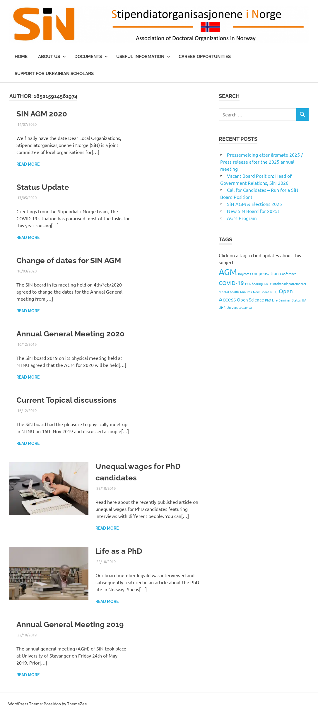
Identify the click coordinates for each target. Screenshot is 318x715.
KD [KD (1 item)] (266, 283)
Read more (28, 164)
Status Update (42, 187)
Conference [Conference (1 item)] (288, 273)
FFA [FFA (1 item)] (248, 283)
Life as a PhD (118, 551)
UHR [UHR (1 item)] (222, 307)
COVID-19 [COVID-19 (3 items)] (231, 282)
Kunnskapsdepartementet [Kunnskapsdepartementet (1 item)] (287, 283)
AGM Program (242, 218)
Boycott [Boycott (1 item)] (243, 273)
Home (21, 56)
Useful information (143, 56)
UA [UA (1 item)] (304, 300)
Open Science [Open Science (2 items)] (250, 299)
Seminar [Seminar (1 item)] (284, 300)
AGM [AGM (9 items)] (228, 272)
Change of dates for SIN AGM (68, 260)
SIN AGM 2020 (41, 113)
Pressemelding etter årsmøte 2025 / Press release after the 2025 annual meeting (261, 162)
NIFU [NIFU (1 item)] (274, 291)
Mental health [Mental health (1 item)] (229, 291)
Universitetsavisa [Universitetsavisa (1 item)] (239, 307)
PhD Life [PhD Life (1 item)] (271, 300)
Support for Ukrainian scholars (54, 73)
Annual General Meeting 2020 (70, 333)
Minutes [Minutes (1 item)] (246, 291)
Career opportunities (205, 56)
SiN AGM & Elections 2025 (254, 204)
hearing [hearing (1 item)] (257, 283)
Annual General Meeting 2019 (70, 624)
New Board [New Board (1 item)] (261, 291)
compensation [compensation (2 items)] (264, 273)
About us (52, 56)
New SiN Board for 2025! (253, 211)
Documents (91, 56)
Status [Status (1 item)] (296, 300)
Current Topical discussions (66, 400)
